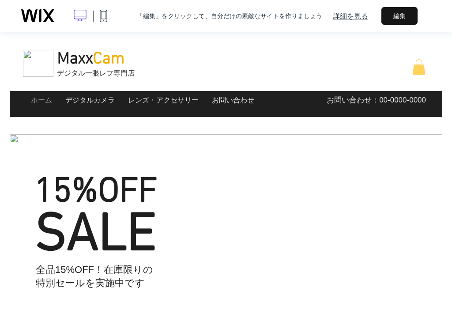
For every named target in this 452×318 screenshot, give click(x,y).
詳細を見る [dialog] (350, 15)
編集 (399, 16)
